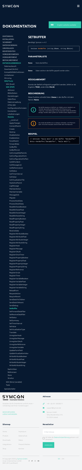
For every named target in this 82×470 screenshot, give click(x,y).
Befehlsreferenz (10, 60)
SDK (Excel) (10, 84)
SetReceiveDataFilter (17, 314)
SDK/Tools (8, 81)
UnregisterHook (15, 335)
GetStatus (13, 171)
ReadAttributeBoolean (17, 207)
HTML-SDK (12, 105)
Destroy (12, 132)
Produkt (5, 436)
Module (11, 117)
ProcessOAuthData (16, 204)
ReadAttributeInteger (17, 213)
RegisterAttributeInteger (18, 239)
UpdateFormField (16, 350)
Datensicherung (10, 45)
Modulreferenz (10, 57)
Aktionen (11, 90)
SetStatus (13, 317)
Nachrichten (12, 369)
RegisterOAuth (15, 251)
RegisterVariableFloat (17, 281)
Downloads (6, 440)
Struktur (11, 378)
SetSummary (14, 320)
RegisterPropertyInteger (18, 263)
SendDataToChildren (17, 299)
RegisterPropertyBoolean (18, 257)
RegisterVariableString (17, 287)
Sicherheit (7, 42)
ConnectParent (15, 126)
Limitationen (9, 75)
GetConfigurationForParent (18, 159)
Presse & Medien (24, 444)
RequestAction (14, 293)
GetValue (12, 177)
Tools (8, 385)
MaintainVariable (15, 192)
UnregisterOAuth (15, 341)
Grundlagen (8, 48)
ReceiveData (14, 230)
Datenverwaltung (14, 102)
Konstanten (12, 111)
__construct (13, 120)
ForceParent (14, 141)
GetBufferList (14, 150)
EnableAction (14, 138)
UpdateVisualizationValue (18, 353)
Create (12, 129)
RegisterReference (16, 269)
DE (59, 459)
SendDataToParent (16, 302)
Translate (12, 332)
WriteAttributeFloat (16, 359)
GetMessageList (15, 165)
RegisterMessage (16, 248)
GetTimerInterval (15, 174)
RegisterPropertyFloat (17, 260)
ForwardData (14, 144)
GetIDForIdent (14, 162)
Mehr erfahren (9, 412)
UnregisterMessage (16, 338)
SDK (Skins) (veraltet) (14, 382)
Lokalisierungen (14, 114)
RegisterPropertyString (18, 266)
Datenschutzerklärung (61, 437)
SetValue (12, 326)
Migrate (12, 198)
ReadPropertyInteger (17, 225)
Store (10, 375)
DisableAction (14, 135)
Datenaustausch (10, 66)
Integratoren (7, 444)
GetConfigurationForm (18, 156)
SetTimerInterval (15, 323)
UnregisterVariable (16, 347)
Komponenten (9, 51)
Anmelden (48, 445)
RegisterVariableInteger (18, 284)
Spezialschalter (9, 389)
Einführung (8, 36)
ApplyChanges (14, 123)
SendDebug (13, 305)
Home (5, 431)
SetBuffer (13, 308)
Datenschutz (23, 436)
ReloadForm (14, 290)
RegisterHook (14, 245)
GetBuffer (13, 147)
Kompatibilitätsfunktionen (14, 72)
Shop (4, 448)
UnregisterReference (17, 344)
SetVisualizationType (17, 329)
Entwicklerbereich (12, 63)
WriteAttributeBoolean (18, 356)
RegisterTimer (14, 275)
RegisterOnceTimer (16, 254)
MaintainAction (15, 189)
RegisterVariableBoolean (18, 278)
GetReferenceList (16, 168)
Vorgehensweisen (11, 54)
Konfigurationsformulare (17, 108)
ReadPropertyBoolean (17, 219)
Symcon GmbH (22, 459)
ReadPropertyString (16, 228)
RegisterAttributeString (18, 242)
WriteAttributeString (17, 365)
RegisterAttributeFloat (17, 236)
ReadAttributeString (17, 216)
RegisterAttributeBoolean (18, 233)
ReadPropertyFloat (16, 222)
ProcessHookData (16, 201)
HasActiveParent (15, 183)
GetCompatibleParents (18, 153)
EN (63, 459)
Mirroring (7, 78)
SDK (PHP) (10, 87)
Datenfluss (12, 99)
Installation (8, 39)
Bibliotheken (12, 93)
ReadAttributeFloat (16, 210)
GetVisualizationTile (16, 180)
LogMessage (14, 186)
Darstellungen (13, 96)
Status (21, 440)
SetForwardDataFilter (17, 311)
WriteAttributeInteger (17, 362)
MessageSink (14, 195)
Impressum (22, 431)
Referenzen (12, 372)
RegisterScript (14, 272)
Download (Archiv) (11, 69)
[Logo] (11, 6)
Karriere (21, 448)
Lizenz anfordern (10, 414)
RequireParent (14, 296)
